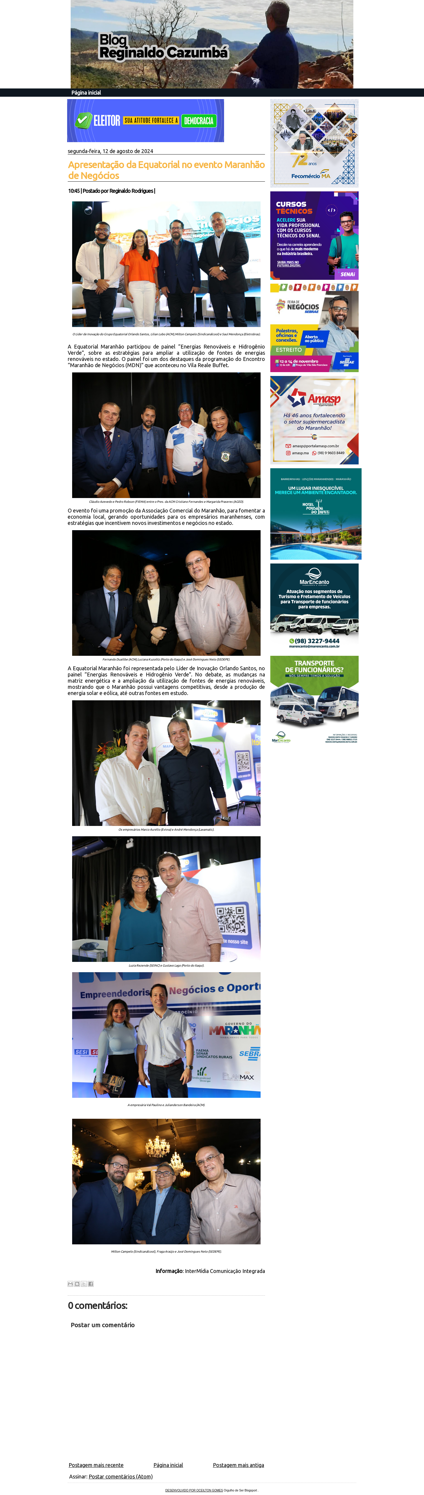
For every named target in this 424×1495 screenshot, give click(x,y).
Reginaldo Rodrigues (131, 191)
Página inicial (86, 93)
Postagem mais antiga (238, 1465)
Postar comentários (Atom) (121, 1476)
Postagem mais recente (96, 1465)
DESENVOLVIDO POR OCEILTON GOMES (194, 1490)
